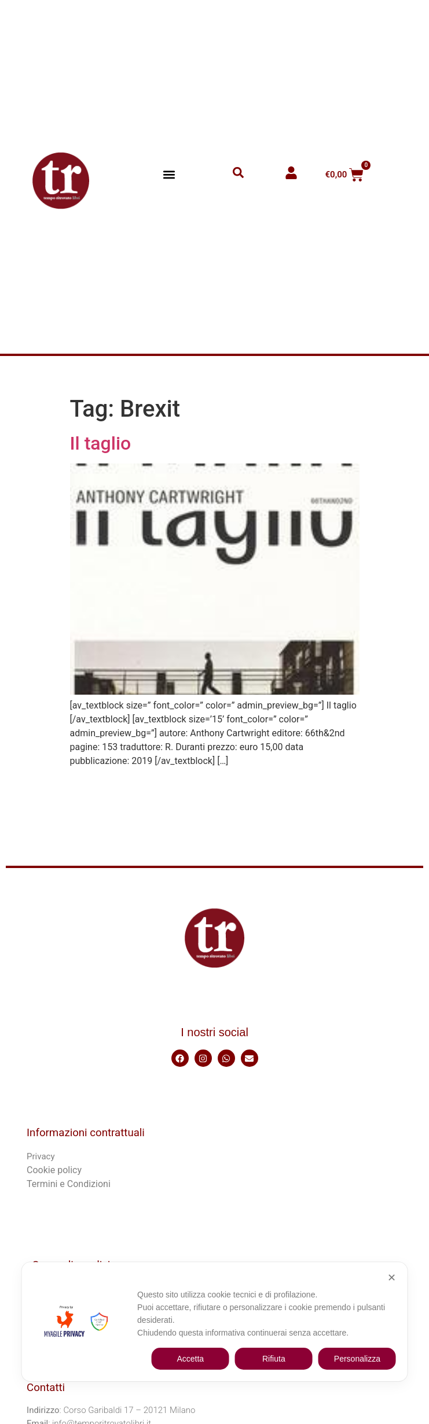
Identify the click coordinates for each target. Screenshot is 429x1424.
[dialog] (214, 1321)
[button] (168, 174)
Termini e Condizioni (69, 1183)
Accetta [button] (190, 1358)
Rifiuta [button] (273, 1358)
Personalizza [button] (357, 1358)
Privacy (40, 1156)
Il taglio (100, 443)
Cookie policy (54, 1170)
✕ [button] (391, 1278)
